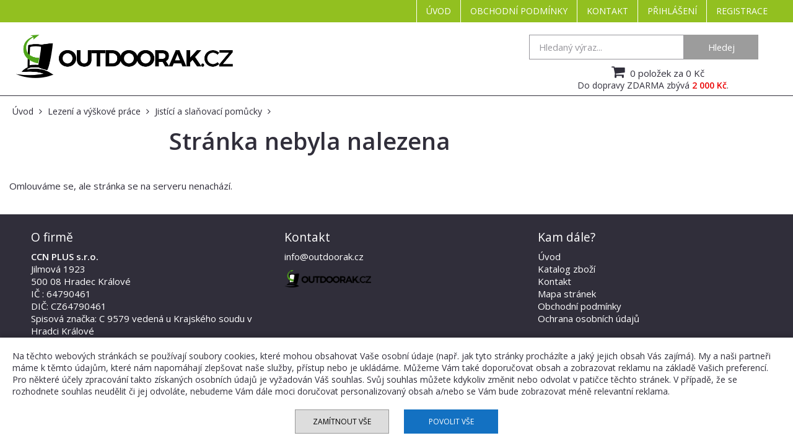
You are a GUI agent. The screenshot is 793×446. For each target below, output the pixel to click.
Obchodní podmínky (518, 11)
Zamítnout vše (342, 421)
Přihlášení (672, 11)
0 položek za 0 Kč (656, 71)
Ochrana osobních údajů (588, 318)
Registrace (742, 11)
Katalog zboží (566, 269)
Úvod (438, 11)
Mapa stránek (567, 293)
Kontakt (607, 11)
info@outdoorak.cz (324, 256)
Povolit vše (451, 421)
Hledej (721, 47)
